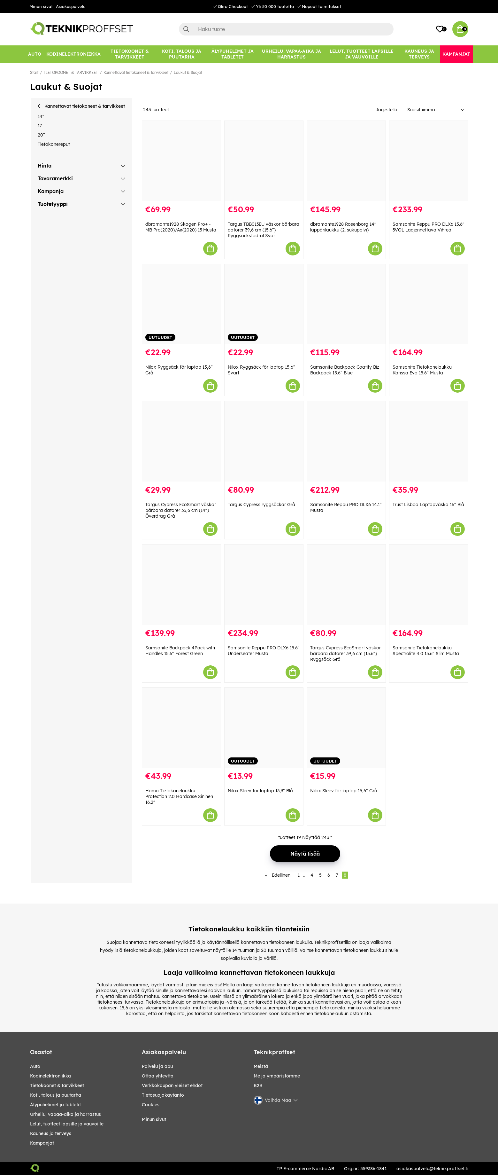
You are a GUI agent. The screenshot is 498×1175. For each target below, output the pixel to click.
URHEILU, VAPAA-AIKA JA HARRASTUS (65, 1114)
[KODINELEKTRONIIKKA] (73, 54)
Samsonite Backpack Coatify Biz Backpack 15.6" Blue (344, 370)
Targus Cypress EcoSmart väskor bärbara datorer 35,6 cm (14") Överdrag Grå (180, 510)
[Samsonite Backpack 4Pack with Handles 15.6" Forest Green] (181, 584)
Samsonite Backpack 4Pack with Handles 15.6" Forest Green (180, 650)
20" (41, 135)
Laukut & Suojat (188, 72)
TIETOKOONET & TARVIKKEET (71, 72)
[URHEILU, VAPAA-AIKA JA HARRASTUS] (291, 54)
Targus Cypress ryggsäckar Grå (261, 504)
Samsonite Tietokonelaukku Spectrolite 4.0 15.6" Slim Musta (426, 650)
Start (34, 72)
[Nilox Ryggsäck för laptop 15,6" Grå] (181, 304)
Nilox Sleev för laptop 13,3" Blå (260, 791)
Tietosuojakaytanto (163, 1095)
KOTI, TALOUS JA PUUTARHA (55, 1095)
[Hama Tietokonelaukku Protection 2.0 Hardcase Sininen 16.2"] (181, 728)
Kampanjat (42, 1143)
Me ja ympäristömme (277, 1076)
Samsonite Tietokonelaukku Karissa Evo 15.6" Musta (422, 370)
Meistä (261, 1066)
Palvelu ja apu (157, 1066)
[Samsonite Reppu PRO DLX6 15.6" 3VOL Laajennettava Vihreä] (429, 161)
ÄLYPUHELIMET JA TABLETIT (55, 1105)
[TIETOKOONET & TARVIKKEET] (129, 54)
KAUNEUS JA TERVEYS (50, 1133)
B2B (258, 1085)
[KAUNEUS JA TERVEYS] (419, 54)
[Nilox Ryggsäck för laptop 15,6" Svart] (264, 304)
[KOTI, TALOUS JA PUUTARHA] (181, 54)
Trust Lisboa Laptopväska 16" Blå (428, 504)
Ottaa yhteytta (157, 1076)
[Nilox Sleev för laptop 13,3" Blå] (264, 728)
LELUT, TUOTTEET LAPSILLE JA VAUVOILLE (66, 1124)
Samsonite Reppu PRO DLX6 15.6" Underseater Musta (264, 650)
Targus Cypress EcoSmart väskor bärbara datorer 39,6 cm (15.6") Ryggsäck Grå (345, 653)
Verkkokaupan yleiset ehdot (172, 1085)
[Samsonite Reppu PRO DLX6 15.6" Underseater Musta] (264, 584)
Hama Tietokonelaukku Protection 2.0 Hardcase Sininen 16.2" (179, 796)
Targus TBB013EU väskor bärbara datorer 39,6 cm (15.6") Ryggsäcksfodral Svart (263, 230)
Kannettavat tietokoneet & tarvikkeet (135, 72)
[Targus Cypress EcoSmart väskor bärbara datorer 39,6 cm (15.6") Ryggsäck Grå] (346, 584)
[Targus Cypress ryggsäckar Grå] (264, 441)
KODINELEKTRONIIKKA (50, 1076)
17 (40, 126)
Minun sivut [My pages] (154, 1119)
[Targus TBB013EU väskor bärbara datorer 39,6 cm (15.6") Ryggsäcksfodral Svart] (264, 161)
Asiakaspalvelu (71, 6)
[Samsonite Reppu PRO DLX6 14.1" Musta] (346, 441)
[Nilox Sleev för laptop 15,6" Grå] (346, 728)
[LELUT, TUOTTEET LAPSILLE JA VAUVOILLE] (362, 54)
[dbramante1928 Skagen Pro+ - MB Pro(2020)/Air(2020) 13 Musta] (181, 161)
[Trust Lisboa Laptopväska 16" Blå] (429, 441)
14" (41, 116)
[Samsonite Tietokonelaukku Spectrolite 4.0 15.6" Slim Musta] (429, 584)
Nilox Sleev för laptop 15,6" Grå (343, 791)
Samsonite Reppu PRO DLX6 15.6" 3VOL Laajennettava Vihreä (428, 227)
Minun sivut (41, 6)
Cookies (150, 1105)
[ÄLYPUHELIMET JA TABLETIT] (232, 54)
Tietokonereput (54, 144)
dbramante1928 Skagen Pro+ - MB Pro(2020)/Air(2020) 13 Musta (180, 227)
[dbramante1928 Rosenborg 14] (346, 161)
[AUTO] (35, 54)
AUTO (35, 1066)
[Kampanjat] (456, 54)
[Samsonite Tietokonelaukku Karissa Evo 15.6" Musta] (429, 304)
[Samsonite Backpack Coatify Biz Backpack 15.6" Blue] (346, 304)
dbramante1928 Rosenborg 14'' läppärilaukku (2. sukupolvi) (343, 227)
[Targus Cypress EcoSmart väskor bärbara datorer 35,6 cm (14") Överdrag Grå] (181, 441)
